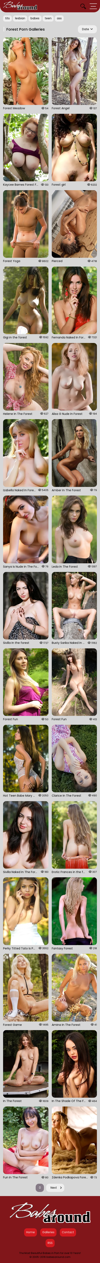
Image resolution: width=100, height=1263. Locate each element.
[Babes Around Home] (20, 6)
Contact (68, 1232)
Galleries (48, 1232)
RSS (50, 1243)
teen (48, 18)
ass (59, 18)
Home (30, 1232)
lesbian (20, 18)
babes (35, 18)
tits (7, 18)
